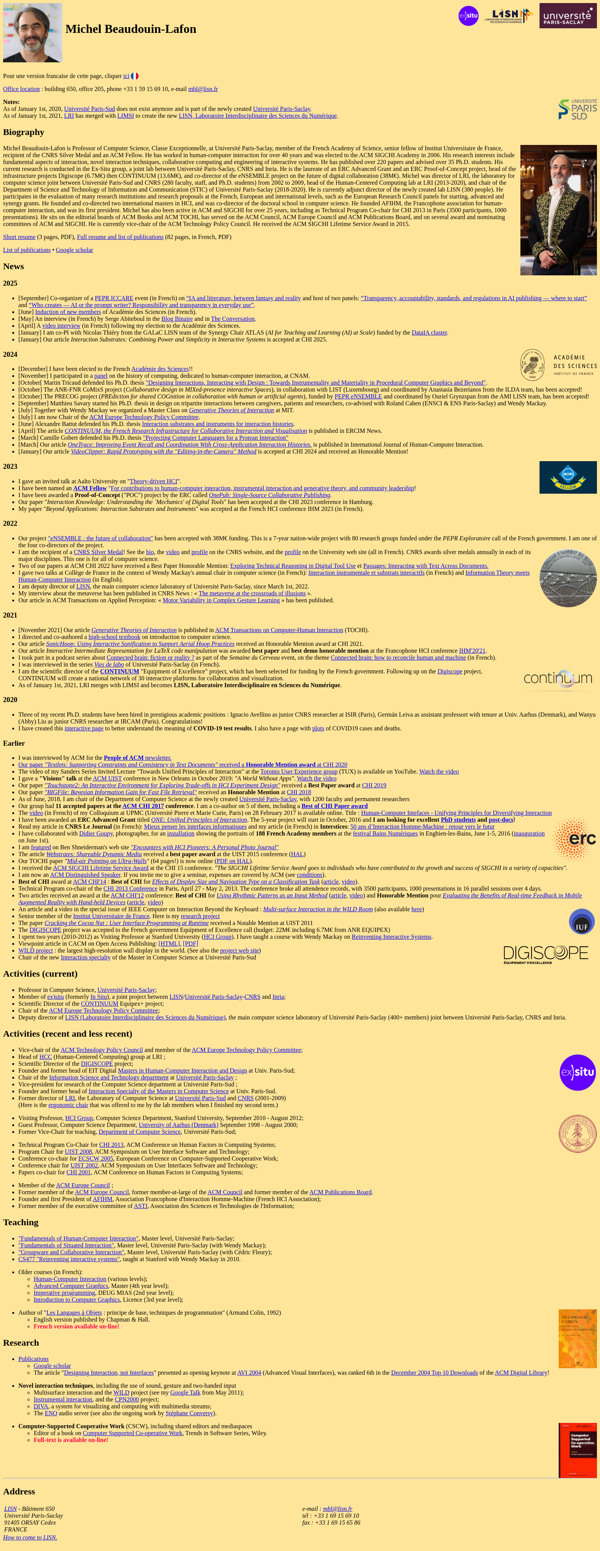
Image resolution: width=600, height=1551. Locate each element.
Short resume (19, 237)
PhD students (458, 819)
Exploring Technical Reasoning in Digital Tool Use (293, 566)
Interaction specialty (86, 957)
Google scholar (74, 250)
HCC (45, 1057)
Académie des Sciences (160, 369)
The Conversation (232, 318)
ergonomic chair (68, 1105)
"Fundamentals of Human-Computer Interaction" (78, 1238)
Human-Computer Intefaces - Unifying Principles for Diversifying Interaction (456, 813)
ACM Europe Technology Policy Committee (144, 417)
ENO (51, 1413)
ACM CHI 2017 (143, 806)
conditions (310, 874)
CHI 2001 (79, 1172)
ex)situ (55, 996)
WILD (122, 1392)
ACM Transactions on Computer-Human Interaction (279, 630)
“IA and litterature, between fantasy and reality (243, 298)
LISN (83, 586)
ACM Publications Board (341, 1192)
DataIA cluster (429, 332)
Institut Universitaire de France (111, 916)
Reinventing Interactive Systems (391, 936)
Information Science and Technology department (108, 1077)
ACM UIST (107, 778)
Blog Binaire (177, 318)
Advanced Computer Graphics (71, 1286)
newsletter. (158, 757)
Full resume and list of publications (120, 237)
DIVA (41, 1406)
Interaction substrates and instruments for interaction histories (217, 424)
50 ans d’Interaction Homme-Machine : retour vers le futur (423, 826)
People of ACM (124, 757)
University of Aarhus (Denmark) (178, 1125)
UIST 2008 (78, 1151)
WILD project (35, 950)
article (331, 881)
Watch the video (439, 771)
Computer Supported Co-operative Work (132, 1433)
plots (318, 728)
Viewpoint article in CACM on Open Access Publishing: (88, 943)
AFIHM (102, 1199)
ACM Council (224, 1192)
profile (199, 552)
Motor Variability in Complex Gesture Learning (221, 600)
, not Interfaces (135, 1372)
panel (101, 375)
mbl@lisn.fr (203, 89)
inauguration (529, 833)
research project (200, 916)
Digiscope (449, 671)
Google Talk (185, 1392)
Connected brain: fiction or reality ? (150, 657)
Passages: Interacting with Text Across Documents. (425, 566)
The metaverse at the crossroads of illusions (252, 593)
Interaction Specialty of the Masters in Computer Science (159, 1091)
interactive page (84, 728)
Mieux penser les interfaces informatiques (195, 826)
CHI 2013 (111, 1144)
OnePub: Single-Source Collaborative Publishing (269, 495)
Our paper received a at (170, 764)
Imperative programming (64, 1292)
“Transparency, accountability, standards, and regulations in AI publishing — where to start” (474, 298)
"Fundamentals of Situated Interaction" (66, 1245)
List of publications (27, 250)
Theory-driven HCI (153, 481)
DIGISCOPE (45, 930)
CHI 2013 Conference (130, 888)
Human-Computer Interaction (70, 1279)
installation (180, 833)
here (416, 909)
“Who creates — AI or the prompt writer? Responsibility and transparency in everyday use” (141, 305)
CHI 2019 (374, 785)
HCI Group (217, 936)
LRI (69, 115)
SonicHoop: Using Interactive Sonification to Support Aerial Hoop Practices (140, 644)
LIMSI (125, 115)
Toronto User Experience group (299, 771)
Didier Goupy (95, 833)
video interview (61, 325)
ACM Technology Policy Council (102, 1050)
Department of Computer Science (140, 1131)
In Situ (98, 996)
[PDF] (190, 943)
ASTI (141, 1206)
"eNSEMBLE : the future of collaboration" (100, 538)
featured (41, 847)
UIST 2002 (84, 1165)
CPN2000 (127, 1399)
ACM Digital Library (521, 1372)
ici (126, 76)
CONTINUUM (100, 1003)
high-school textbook (114, 637)
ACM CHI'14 (89, 881)
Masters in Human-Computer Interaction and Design (182, 1070)
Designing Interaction (90, 1372)
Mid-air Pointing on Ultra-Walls (107, 861)
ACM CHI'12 (127, 895)
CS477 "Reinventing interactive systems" (69, 1259)
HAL (297, 854)
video (173, 552)
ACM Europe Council (83, 1185)
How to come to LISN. (30, 1537)
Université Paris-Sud (89, 109)
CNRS (253, 996)
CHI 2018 (299, 792)
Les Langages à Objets (74, 1312)
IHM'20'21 (472, 650)
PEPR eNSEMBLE (358, 396)
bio (150, 552)
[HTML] (169, 943)
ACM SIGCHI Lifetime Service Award (100, 868)
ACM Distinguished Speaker (85, 874)
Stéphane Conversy (189, 1413)
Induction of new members (68, 312)
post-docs (501, 819)
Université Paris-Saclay (281, 109)
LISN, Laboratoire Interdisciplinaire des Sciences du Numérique (258, 115)
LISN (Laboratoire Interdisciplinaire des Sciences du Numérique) (145, 1017)
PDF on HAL (233, 861)
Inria (278, 996)
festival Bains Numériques (385, 833)
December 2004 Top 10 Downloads (434, 1372)
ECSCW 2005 (95, 1158)
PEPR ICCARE (114, 298)
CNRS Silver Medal (98, 552)
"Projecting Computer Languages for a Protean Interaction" (216, 437)
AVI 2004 (249, 1372)
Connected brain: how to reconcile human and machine (398, 657)
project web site (239, 950)
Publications (33, 1359)
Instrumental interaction (63, 1399)
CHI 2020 (335, 764)
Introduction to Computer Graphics (77, 1299)
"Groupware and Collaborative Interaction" (71, 1252)
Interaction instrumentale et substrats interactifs (366, 572)
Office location (21, 89)
